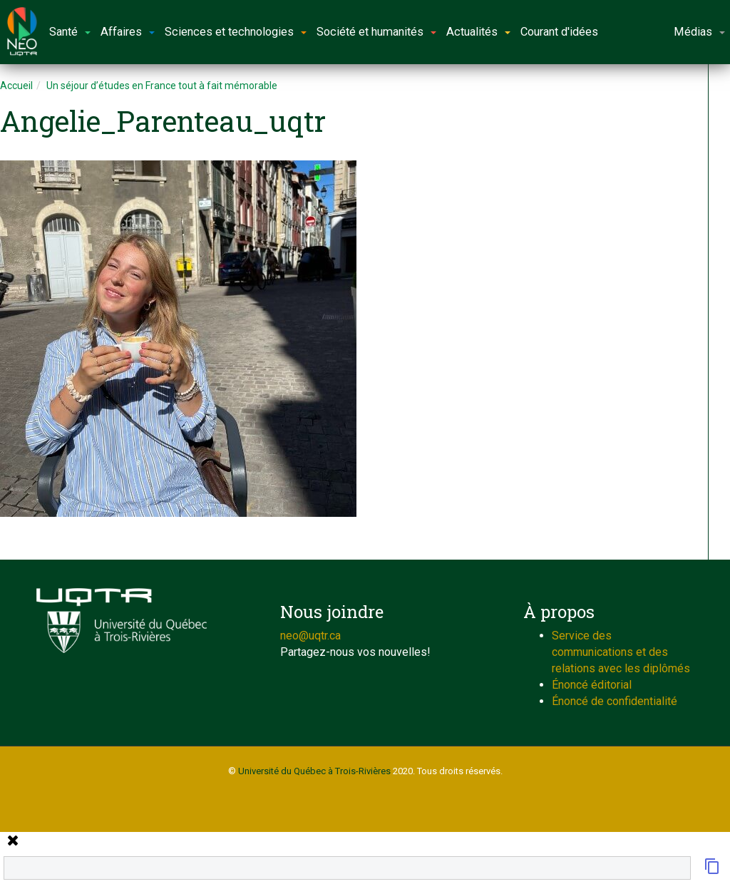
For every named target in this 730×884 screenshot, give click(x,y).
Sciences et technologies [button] (236, 31)
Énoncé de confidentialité (614, 701)
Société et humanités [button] (376, 31)
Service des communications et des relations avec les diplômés (621, 652)
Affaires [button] (128, 31)
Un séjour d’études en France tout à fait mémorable (161, 85)
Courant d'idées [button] (559, 31)
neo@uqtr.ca (310, 635)
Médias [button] (699, 31)
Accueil (16, 85)
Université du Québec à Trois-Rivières (314, 771)
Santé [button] (70, 31)
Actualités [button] (478, 31)
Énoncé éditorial (592, 685)
